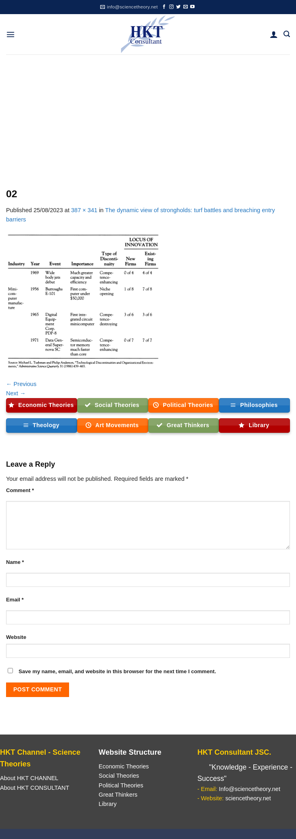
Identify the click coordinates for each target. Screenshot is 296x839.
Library (107, 804)
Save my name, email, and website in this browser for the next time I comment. (117, 671)
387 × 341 (84, 210)
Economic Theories (124, 766)
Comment (20, 490)
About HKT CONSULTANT (34, 788)
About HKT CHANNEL (29, 778)
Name (15, 562)
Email (15, 600)
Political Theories (121, 785)
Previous (21, 384)
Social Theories (119, 775)
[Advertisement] (148, 114)
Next (16, 393)
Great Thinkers (118, 794)
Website (16, 637)
